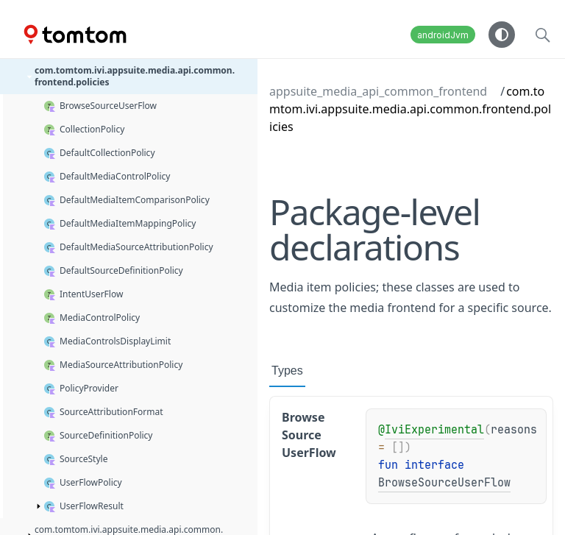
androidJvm (443, 34)
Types (287, 370)
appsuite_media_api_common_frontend (378, 91)
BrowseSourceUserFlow (444, 482)
